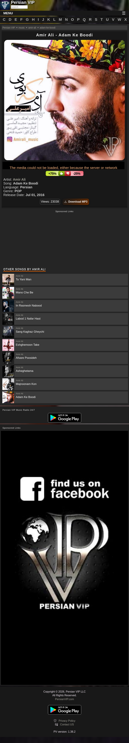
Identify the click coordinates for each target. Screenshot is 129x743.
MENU (8, 13)
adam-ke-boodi (47, 27)
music (21, 27)
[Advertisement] (64, 239)
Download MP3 (76, 201)
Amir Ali (19, 179)
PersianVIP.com (64, 699)
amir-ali (32, 27)
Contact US (67, 724)
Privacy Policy (67, 720)
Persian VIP (9, 27)
